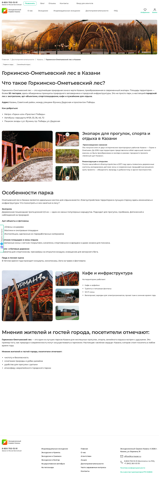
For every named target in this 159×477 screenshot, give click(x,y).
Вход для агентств (85, 3)
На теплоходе (47, 467)
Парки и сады (8, 64)
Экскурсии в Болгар (50, 460)
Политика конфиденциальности (132, 468)
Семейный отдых (23, 64)
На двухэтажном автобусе (53, 464)
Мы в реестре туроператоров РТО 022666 (136, 472)
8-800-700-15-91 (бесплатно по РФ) (139, 461)
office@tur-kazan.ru (132, 456)
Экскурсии (43, 11)
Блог (42, 3)
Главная (84, 449)
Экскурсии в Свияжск (51, 456)
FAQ (116, 11)
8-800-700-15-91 (9, 2)
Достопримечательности (97, 11)
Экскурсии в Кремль (50, 452)
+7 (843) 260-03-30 (132, 463)
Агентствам (86, 456)
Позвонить (30, 3)
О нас (30, 11)
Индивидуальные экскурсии (67, 11)
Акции (84, 460)
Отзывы (52, 3)
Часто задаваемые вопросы (93, 467)
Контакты (64, 3)
